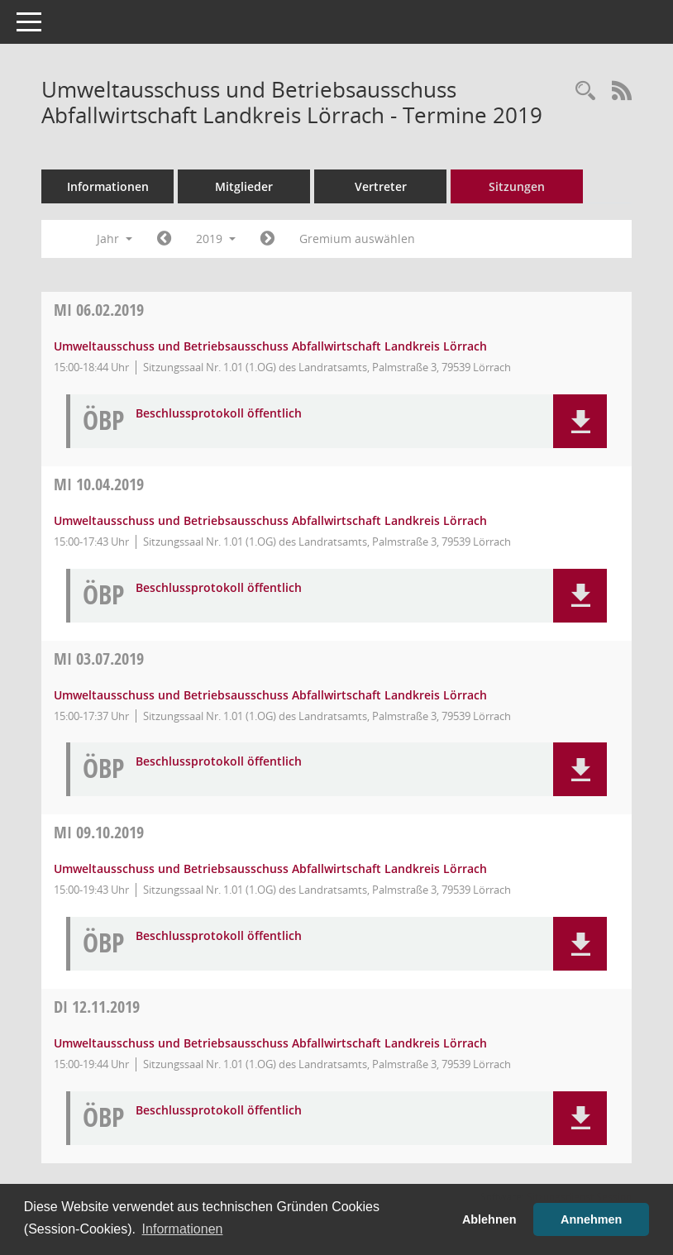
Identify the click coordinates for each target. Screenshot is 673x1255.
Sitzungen (517, 186)
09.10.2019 (99, 832)
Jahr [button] (114, 238)
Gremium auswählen (357, 238)
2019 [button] (216, 238)
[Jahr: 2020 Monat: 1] (267, 239)
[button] (580, 421)
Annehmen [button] (591, 1219)
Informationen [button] (182, 1229)
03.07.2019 (99, 658)
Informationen (108, 186)
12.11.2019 (97, 1006)
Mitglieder (244, 186)
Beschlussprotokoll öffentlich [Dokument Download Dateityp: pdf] (219, 414)
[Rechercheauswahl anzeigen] (585, 91)
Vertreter (381, 186)
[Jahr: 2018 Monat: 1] (164, 239)
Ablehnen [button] (489, 1219)
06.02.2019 (99, 309)
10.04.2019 (99, 484)
